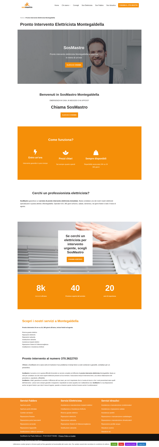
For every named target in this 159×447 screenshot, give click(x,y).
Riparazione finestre (27, 420)
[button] (69, 5)
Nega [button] (121, 444)
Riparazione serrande (28, 428)
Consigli (76, 5)
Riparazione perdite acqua (110, 428)
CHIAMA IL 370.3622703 (128, 5)
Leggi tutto (142, 444)
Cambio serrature (26, 416)
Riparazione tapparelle (28, 431)
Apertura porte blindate (28, 413)
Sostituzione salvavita (68, 431)
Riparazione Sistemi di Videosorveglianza (76, 428)
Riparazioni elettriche (68, 420)
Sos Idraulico (111, 5)
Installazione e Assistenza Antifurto (73, 413)
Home (56, 5)
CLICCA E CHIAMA (79, 65)
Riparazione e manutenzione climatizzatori (116, 424)
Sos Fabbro (99, 5)
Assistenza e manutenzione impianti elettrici (76, 409)
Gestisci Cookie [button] (130, 444)
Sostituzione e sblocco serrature (31, 435)
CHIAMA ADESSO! (79, 263)
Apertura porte (25, 409)
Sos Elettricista (87, 5)
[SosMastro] (26, 5)
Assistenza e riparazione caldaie (113, 413)
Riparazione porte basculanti (30, 424)
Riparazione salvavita (68, 424)
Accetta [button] (114, 444)
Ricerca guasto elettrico (69, 416)
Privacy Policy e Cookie (67, 440)
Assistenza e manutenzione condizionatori (116, 409)
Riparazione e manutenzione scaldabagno (116, 420)
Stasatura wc (106, 435)
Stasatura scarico (107, 431)
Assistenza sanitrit (107, 416)
